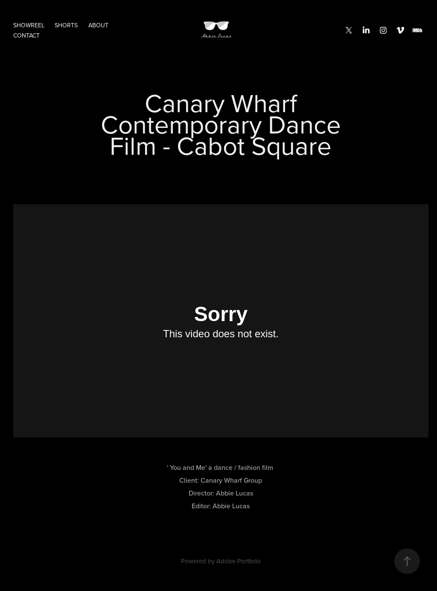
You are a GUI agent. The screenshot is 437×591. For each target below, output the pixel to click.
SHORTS (66, 25)
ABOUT (98, 25)
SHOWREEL (28, 25)
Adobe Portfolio (238, 560)
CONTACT (26, 35)
